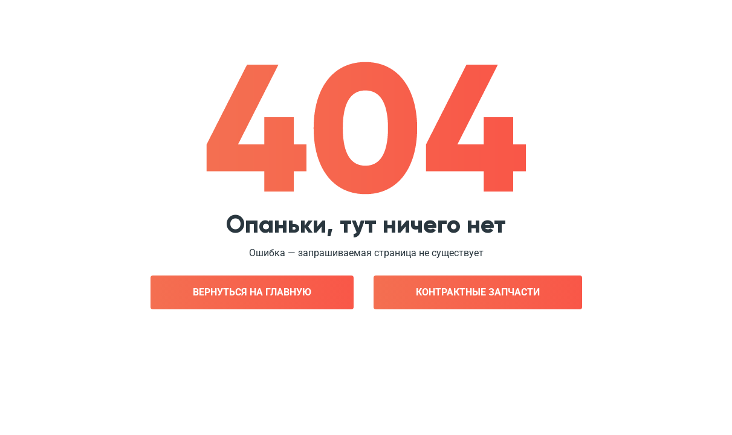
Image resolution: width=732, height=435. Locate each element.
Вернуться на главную (252, 292)
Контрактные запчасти (478, 292)
